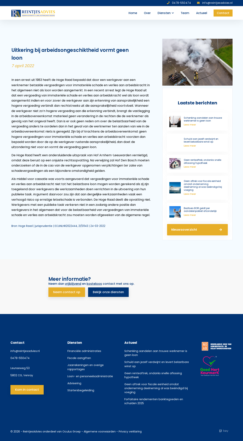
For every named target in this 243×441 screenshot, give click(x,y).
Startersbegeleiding (80, 390)
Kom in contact (27, 389)
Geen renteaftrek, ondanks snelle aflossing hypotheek (153, 375)
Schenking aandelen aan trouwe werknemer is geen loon (155, 353)
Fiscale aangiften (79, 358)
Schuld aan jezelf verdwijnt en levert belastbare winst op (156, 364)
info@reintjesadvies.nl (25, 351)
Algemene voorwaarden (100, 431)
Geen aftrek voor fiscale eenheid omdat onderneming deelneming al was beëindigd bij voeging (156, 388)
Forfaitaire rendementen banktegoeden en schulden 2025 (153, 401)
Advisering (74, 383)
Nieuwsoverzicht (197, 230)
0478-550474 (20, 358)
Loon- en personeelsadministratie (90, 376)
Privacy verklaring (130, 431)
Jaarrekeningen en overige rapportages (85, 367)
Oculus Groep (71, 431)
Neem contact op (66, 292)
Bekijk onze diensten (108, 292)
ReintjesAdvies (32, 431)
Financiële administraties (84, 351)
